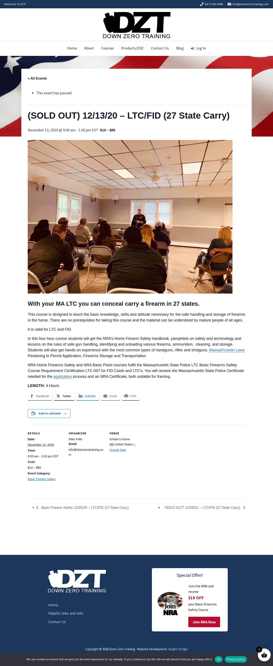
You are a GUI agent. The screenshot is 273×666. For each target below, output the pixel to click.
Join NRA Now (204, 621)
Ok (219, 659)
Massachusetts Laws (227, 350)
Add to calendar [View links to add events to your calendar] (50, 413)
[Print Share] (131, 396)
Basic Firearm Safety (41, 479)
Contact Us (57, 621)
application (63, 376)
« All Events (37, 78)
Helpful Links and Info (65, 613)
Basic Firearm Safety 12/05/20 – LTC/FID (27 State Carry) (84, 507)
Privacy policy (236, 659)
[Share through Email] (110, 396)
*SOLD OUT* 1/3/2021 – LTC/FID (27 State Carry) (202, 507)
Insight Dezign (178, 649)
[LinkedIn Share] (88, 396)
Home (53, 604)
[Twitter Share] (64, 396)
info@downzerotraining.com (248, 4)
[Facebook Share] (40, 396)
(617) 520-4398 (211, 4)
